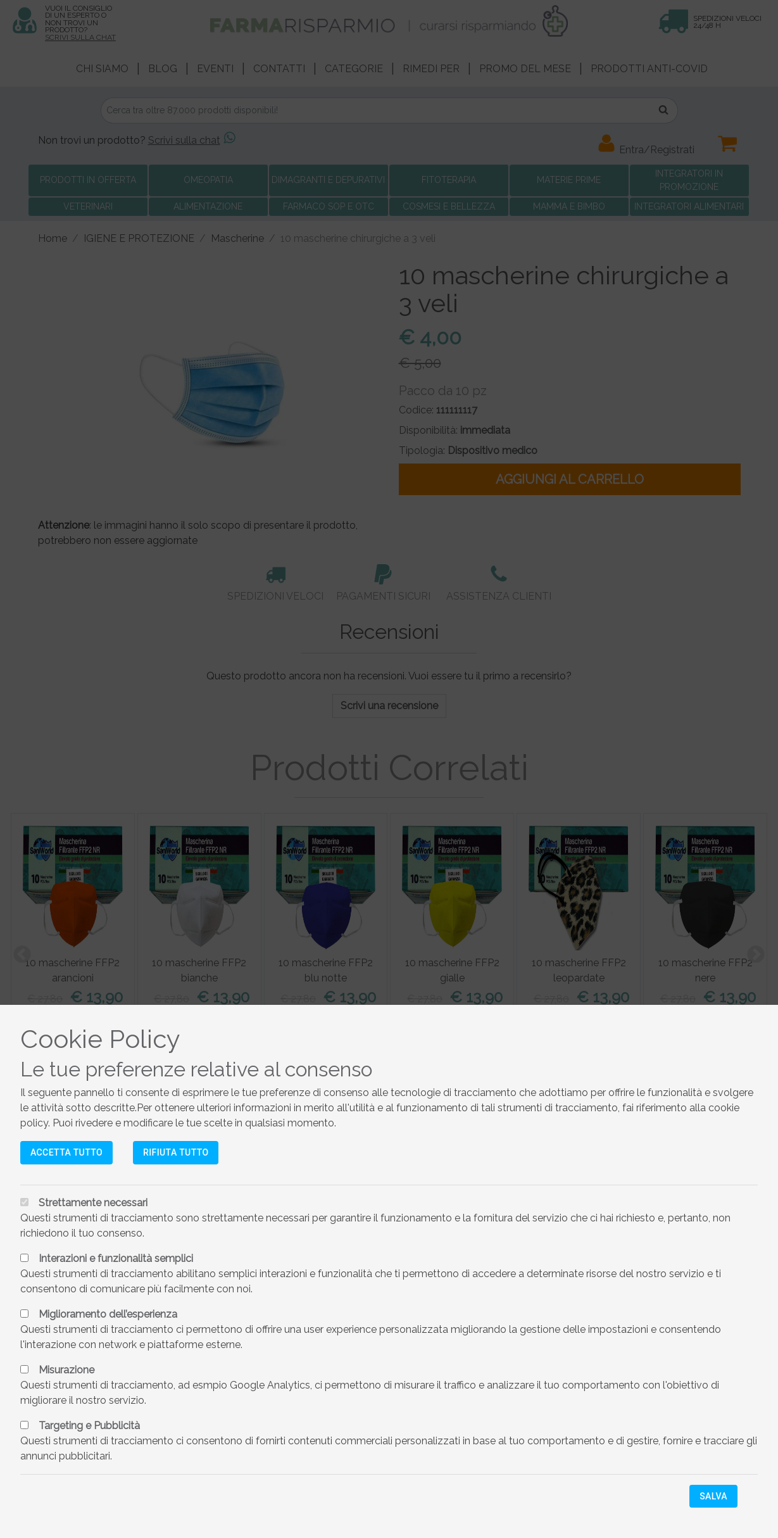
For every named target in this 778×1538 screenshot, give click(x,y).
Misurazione (66, 1370)
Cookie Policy (100, 1039)
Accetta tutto (66, 1152)
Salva (713, 1496)
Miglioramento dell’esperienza (108, 1314)
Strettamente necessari (93, 1203)
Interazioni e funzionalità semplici (116, 1258)
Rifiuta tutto (175, 1152)
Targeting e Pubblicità (89, 1426)
